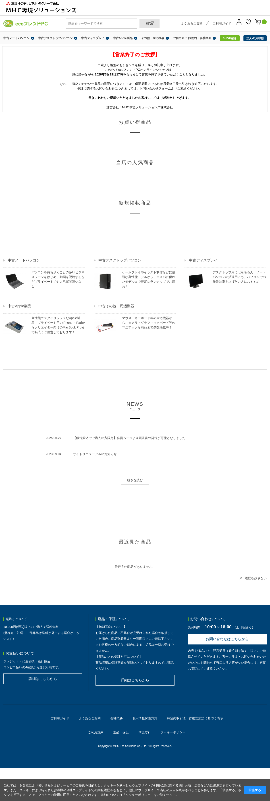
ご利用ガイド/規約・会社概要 (192, 38)
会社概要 (116, 718)
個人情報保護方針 (144, 718)
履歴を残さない (256, 578)
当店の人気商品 (135, 162)
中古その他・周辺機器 (116, 306)
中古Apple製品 (123, 38)
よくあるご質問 (192, 23)
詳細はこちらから (43, 679)
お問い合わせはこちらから (227, 639)
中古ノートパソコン (16, 38)
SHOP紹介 (230, 38)
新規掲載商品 (135, 203)
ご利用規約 (96, 732)
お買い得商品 (134, 122)
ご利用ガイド (221, 23)
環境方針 (144, 732)
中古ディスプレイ (92, 38)
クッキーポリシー (172, 732)
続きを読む (135, 480)
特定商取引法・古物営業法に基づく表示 (195, 718)
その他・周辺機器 (152, 38)
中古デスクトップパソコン (55, 38)
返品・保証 (121, 732)
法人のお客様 (255, 38)
